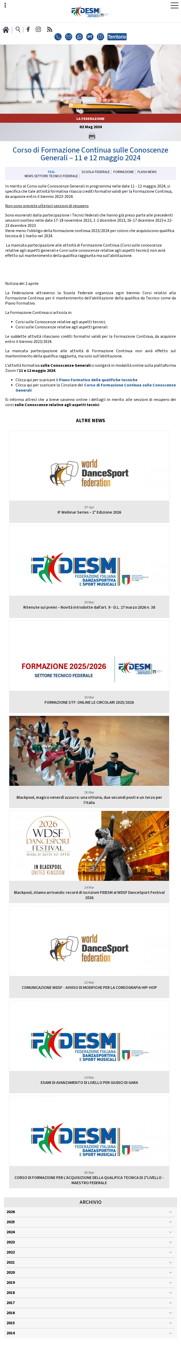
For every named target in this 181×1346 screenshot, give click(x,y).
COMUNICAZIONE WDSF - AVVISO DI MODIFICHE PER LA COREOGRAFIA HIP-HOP (89, 987)
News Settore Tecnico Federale (51, 176)
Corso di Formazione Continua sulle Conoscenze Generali (96, 388)
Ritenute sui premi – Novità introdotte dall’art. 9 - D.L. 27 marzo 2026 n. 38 (89, 607)
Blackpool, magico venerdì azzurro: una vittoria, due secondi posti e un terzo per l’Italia (89, 800)
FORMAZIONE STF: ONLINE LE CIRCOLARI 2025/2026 (89, 702)
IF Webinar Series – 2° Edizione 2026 (89, 512)
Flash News (147, 172)
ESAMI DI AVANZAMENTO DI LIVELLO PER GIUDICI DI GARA (89, 1082)
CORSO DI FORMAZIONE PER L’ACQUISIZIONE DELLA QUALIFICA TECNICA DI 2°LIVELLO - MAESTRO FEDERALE (89, 1180)
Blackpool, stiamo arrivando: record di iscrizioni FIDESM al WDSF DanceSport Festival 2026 (89, 895)
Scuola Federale (96, 172)
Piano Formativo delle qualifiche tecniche (98, 380)
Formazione (123, 172)
